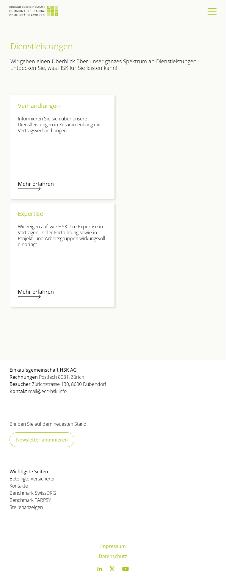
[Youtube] (125, 570)
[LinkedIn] (99, 570)
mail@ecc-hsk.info (47, 391)
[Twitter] (112, 570)
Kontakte (19, 486)
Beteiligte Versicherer (32, 478)
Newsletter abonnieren (42, 439)
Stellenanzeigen (26, 507)
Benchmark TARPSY (30, 500)
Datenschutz (113, 556)
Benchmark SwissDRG (33, 493)
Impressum (113, 546)
